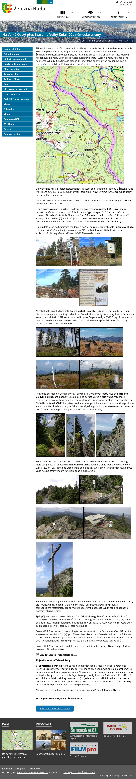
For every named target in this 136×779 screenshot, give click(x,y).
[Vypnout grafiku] (121, 2)
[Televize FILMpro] (84, 753)
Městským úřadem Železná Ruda (79, 772)
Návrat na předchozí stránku (55, 708)
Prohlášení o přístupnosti (14, 768)
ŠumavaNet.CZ (127, 775)
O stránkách (35, 768)
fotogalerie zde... (67, 654)
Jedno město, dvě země (114, 735)
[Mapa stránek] (126, 2)
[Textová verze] (124, 4)
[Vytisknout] (130, 2)
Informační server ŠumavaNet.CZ (32, 772)
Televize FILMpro (78, 756)
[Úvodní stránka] (116, 2)
